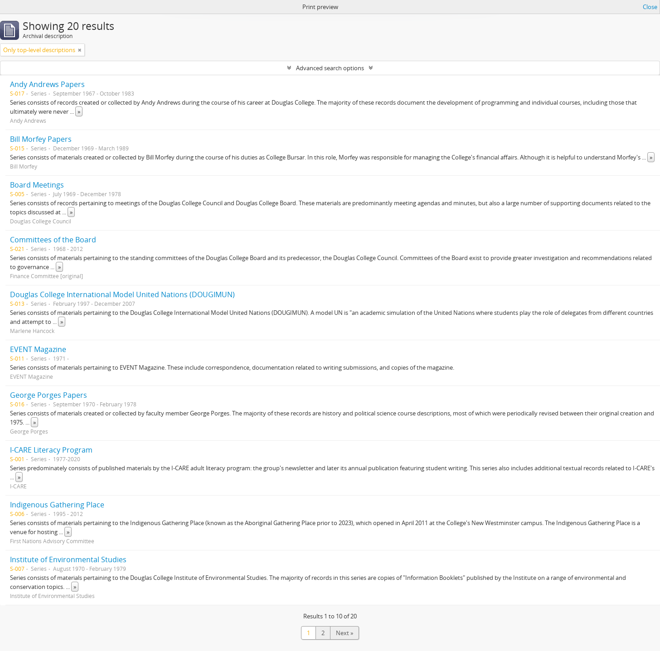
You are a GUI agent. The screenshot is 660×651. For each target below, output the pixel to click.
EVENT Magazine (38, 349)
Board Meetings (37, 185)
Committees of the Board (53, 240)
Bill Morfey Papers (41, 139)
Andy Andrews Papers (47, 84)
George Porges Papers (48, 395)
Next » (344, 633)
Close (650, 7)
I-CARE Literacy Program (51, 450)
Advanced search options (330, 68)
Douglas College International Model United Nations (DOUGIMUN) (122, 294)
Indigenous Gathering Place (57, 505)
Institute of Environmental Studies (68, 559)
